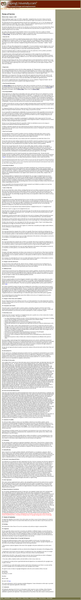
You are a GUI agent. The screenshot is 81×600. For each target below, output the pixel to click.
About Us (20, 598)
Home (2, 598)
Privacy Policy (26, 598)
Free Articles (13, 598)
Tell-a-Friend (49, 598)
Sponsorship (7, 598)
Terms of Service (42, 598)
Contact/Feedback (34, 598)
